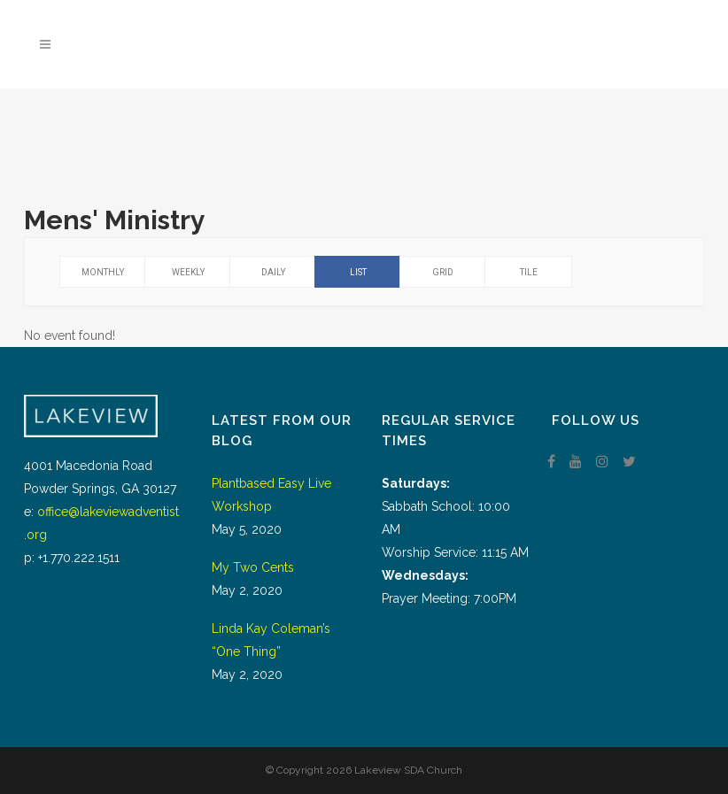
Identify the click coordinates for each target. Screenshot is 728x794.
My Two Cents (253, 567)
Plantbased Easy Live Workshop (271, 494)
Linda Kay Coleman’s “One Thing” (271, 640)
